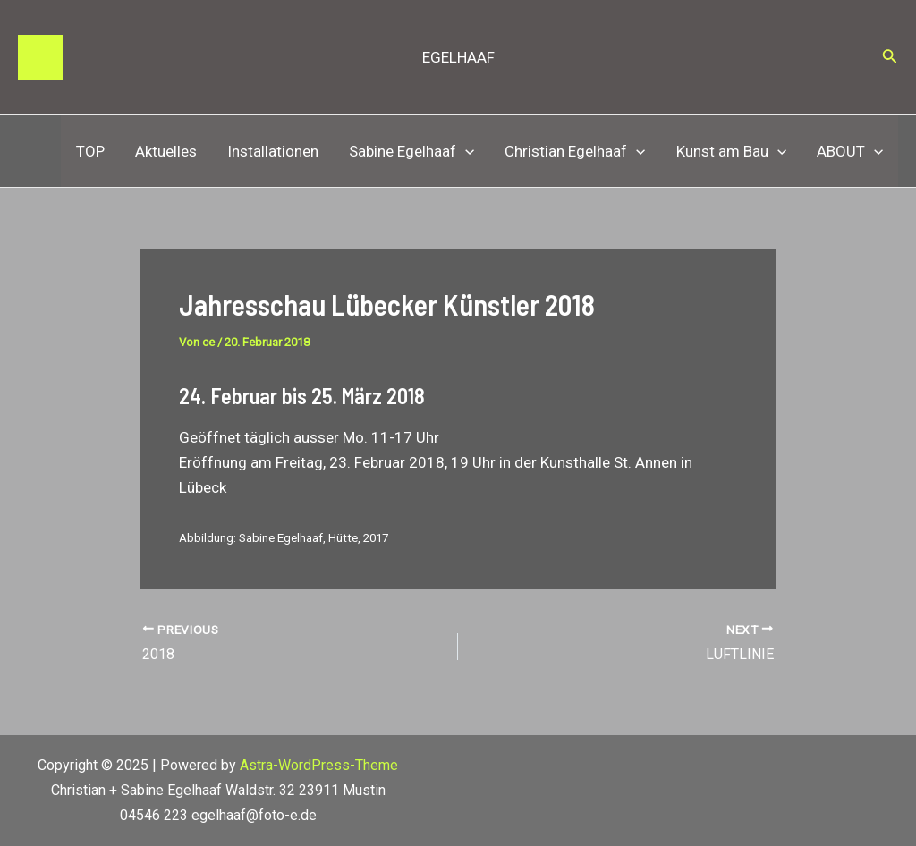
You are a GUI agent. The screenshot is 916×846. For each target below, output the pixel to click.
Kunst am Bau (731, 151)
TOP (90, 151)
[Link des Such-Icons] (890, 58)
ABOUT (850, 151)
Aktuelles (166, 151)
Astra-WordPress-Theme (319, 765)
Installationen (272, 151)
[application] (465, 151)
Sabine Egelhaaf (411, 151)
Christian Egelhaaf (575, 151)
